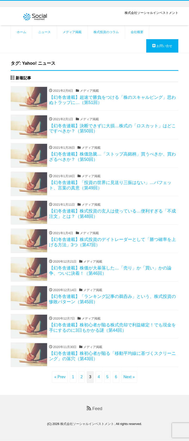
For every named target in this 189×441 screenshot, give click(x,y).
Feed (94, 408)
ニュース (44, 32)
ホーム (21, 32)
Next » (129, 377)
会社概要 (137, 32)
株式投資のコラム (106, 32)
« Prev (59, 377)
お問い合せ (162, 46)
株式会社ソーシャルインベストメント (87, 424)
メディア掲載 (72, 32)
